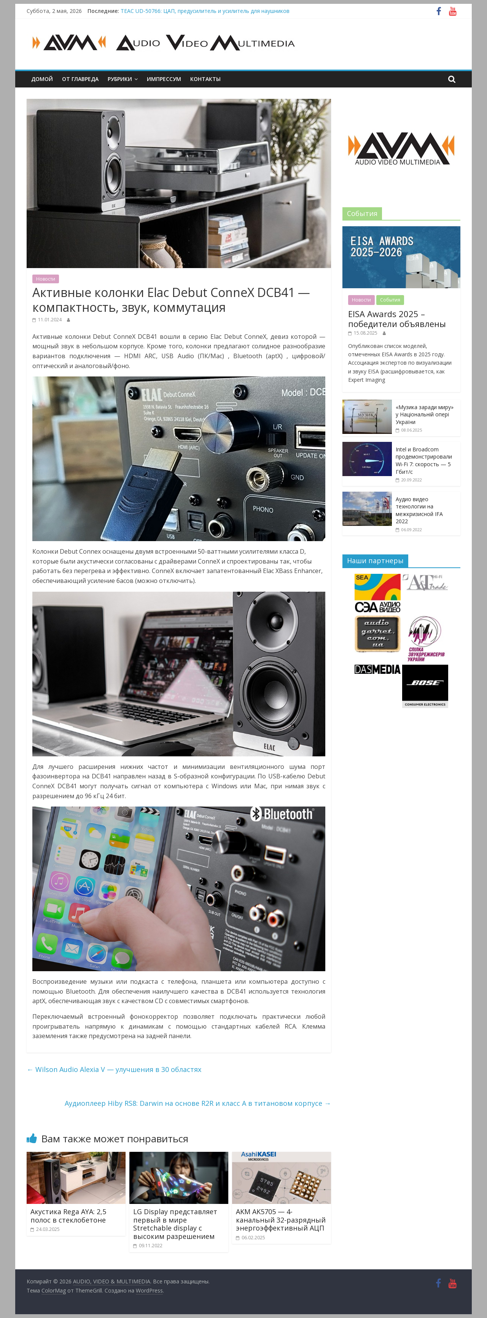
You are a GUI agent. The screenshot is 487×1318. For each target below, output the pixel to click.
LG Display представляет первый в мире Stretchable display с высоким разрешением (175, 1224)
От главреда (80, 79)
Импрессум (164, 79)
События (390, 300)
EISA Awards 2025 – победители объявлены (397, 318)
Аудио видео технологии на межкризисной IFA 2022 (419, 510)
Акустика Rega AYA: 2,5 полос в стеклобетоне (68, 1215)
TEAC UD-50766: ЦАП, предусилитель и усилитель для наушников (205, 10)
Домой (42, 79)
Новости (45, 279)
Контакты (205, 79)
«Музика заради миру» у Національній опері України (425, 414)
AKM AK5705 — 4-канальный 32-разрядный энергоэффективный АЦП (281, 1219)
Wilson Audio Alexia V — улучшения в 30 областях (114, 1069)
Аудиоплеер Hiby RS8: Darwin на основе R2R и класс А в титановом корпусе (198, 1103)
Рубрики (120, 79)
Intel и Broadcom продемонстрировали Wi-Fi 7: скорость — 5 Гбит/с (424, 460)
